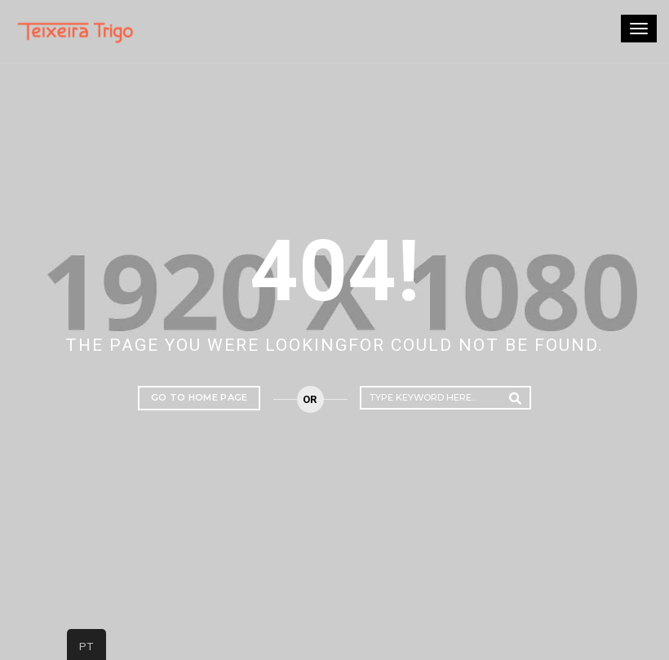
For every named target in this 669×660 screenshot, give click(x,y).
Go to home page (199, 397)
